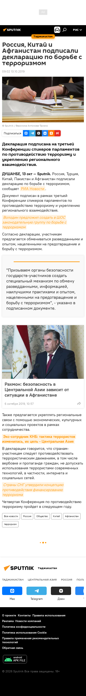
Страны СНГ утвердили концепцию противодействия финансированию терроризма (33, 489)
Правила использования (48, 615)
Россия (27, 516)
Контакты (24, 615)
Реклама (8, 621)
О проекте (9, 615)
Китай (56, 516)
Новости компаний (28, 621)
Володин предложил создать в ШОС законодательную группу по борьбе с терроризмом (34, 222)
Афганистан (72, 516)
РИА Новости (32, 188)
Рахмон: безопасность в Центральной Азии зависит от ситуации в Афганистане (37, 389)
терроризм (10, 524)
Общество (42, 516)
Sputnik (9, 125)
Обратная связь (12, 648)
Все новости (11, 516)
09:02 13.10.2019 (13, 71)
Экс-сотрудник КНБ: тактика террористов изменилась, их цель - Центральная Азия (39, 439)
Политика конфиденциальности (23, 627)
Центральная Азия (42, 579)
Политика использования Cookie (24, 632)
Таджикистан (13, 579)
